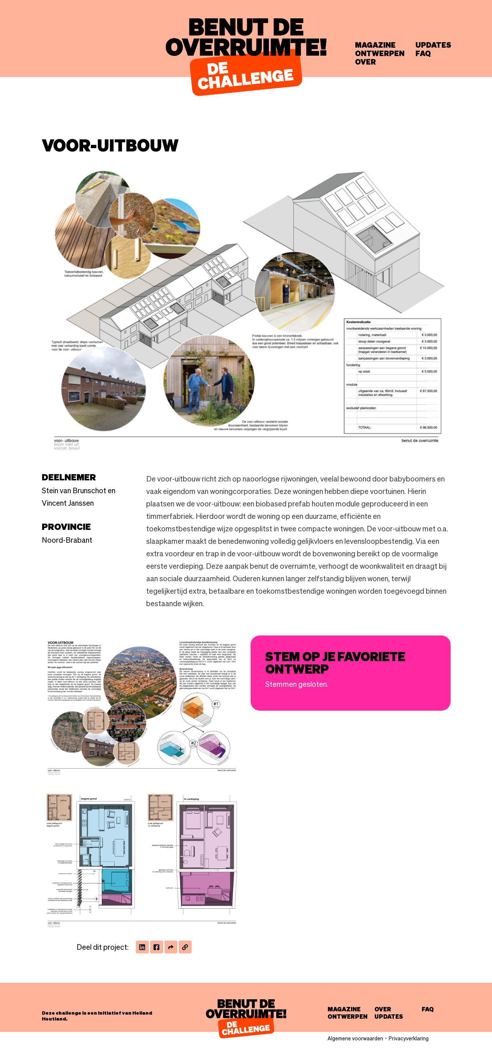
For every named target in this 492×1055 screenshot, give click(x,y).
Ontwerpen (379, 53)
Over (365, 62)
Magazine (375, 45)
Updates (433, 45)
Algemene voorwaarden (355, 1038)
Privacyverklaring (409, 1038)
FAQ (423, 53)
